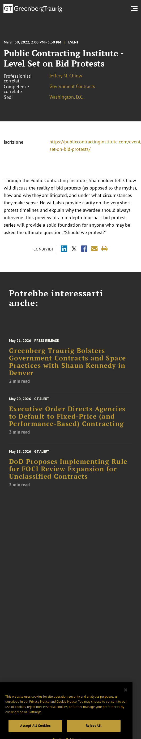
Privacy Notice (39, 707)
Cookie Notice (67, 707)
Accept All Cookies (35, 731)
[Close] (125, 695)
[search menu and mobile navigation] (135, 8)
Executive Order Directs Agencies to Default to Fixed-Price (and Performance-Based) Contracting (67, 419)
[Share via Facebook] (84, 249)
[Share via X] (74, 249)
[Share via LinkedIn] (64, 249)
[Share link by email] (94, 248)
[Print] (104, 248)
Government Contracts (72, 86)
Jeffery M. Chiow (65, 76)
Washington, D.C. (66, 97)
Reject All (94, 731)
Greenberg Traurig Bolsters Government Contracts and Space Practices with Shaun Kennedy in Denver (67, 366)
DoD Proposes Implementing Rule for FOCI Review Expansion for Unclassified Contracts (68, 472)
